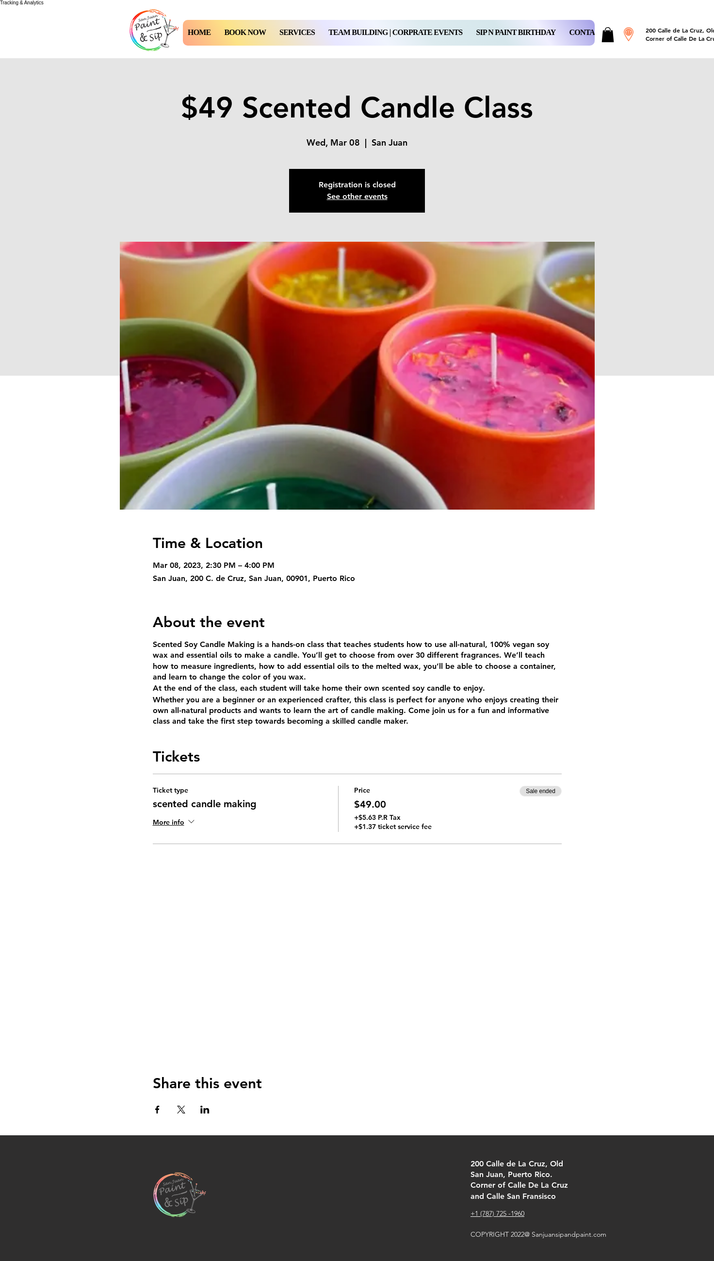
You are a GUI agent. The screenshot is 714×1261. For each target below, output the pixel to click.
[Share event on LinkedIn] (205, 1109)
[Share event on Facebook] (157, 1109)
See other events (357, 196)
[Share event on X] (181, 1109)
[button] (245, 33)
